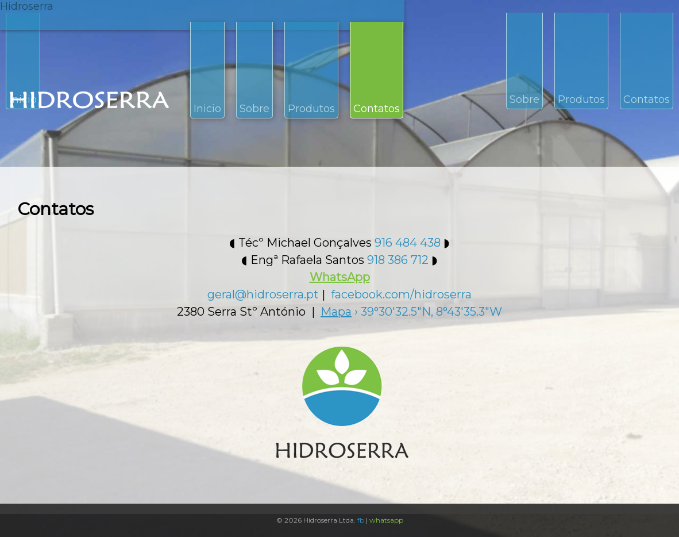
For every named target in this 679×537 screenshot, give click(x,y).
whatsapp (386, 520)
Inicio (207, 108)
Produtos (311, 108)
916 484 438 (408, 243)
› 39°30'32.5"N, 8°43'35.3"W (411, 312)
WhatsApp (340, 277)
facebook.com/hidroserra (401, 294)
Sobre (254, 108)
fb (360, 520)
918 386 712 (398, 260)
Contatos (376, 108)
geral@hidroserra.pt (263, 294)
